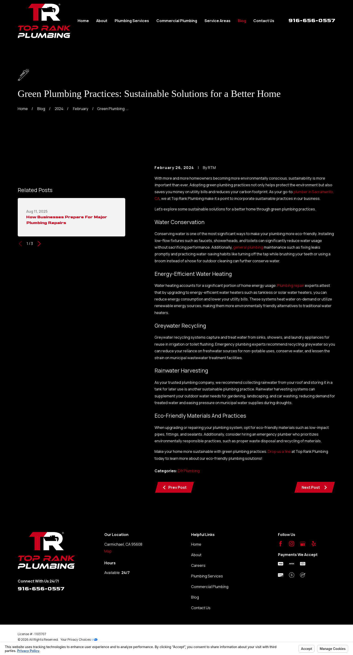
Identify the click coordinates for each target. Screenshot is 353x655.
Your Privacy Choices (79, 639)
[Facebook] (280, 543)
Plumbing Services (207, 576)
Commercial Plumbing (209, 586)
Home (196, 544)
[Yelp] (313, 543)
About (196, 554)
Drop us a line (279, 451)
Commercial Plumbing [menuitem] (176, 20)
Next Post (315, 487)
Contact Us (200, 607)
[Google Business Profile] (302, 543)
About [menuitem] (101, 20)
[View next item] (39, 243)
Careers (198, 565)
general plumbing (248, 247)
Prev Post (174, 487)
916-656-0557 (312, 20)
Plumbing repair (290, 285)
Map (108, 551)
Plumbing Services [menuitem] (132, 20)
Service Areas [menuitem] (217, 20)
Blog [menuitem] (242, 20)
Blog (195, 597)
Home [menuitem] (83, 20)
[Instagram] (291, 543)
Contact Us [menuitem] (263, 20)
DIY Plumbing (189, 470)
